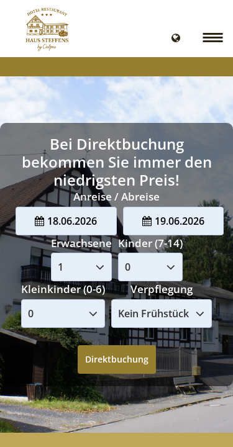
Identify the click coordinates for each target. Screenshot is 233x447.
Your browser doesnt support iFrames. (116, 223)
